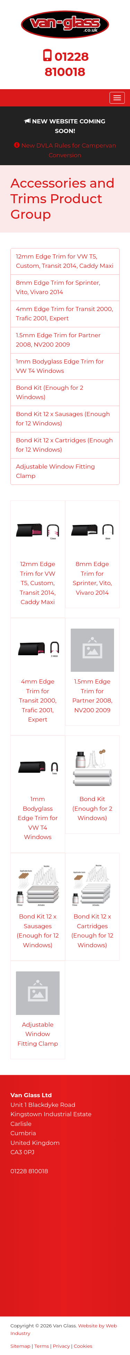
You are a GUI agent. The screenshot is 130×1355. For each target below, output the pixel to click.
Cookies (83, 1346)
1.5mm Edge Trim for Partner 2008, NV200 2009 (58, 340)
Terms (41, 1346)
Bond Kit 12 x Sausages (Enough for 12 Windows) (63, 419)
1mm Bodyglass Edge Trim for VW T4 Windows (60, 366)
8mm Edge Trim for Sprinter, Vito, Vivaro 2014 (58, 287)
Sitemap (20, 1346)
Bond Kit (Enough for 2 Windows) (49, 392)
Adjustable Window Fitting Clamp (55, 471)
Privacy (61, 1346)
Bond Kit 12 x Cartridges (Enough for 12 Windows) (64, 445)
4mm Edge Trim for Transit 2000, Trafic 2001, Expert (64, 313)
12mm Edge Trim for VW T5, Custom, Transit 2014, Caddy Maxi (64, 261)
